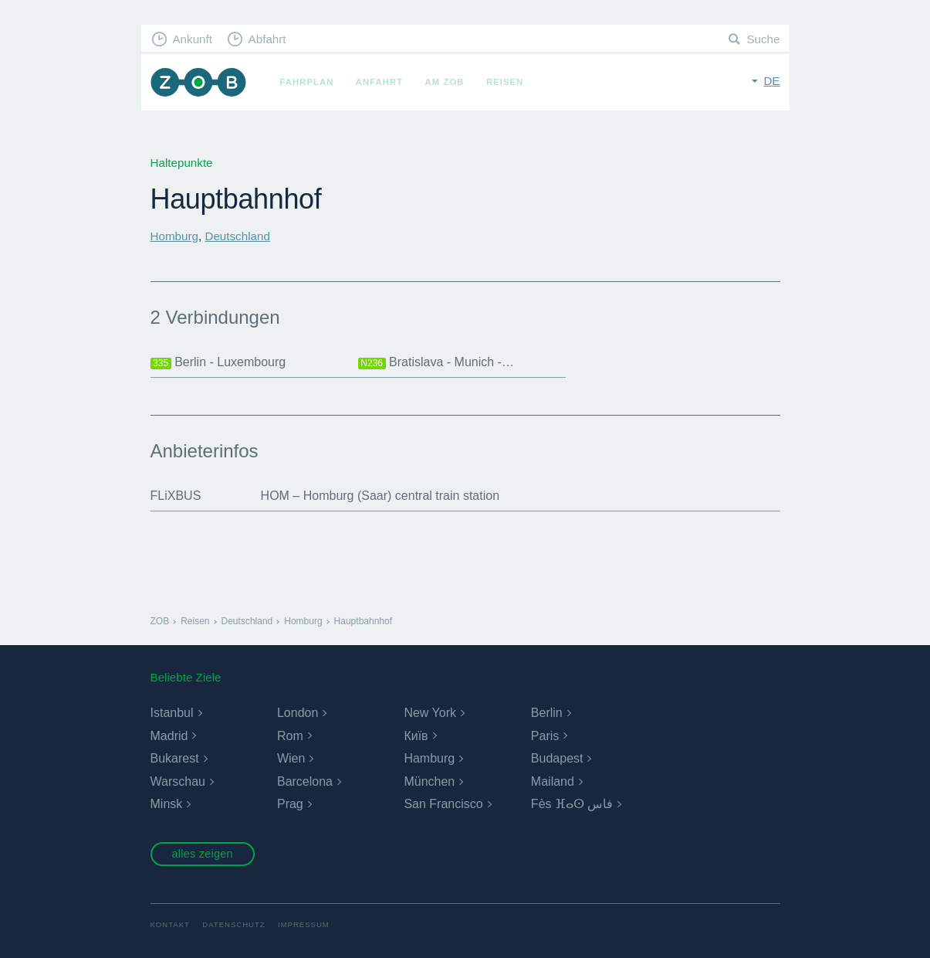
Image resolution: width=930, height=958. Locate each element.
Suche (763, 39)
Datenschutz (233, 924)
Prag (290, 803)
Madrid (169, 735)
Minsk (166, 803)
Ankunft (192, 39)
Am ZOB (445, 82)
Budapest (557, 758)
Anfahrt (379, 82)
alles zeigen (201, 854)
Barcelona (305, 781)
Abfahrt (267, 39)
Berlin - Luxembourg (218, 362)
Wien (291, 758)
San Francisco (443, 803)
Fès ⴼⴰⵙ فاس (572, 803)
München (429, 781)
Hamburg (429, 758)
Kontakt (170, 924)
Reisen (504, 82)
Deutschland (237, 236)
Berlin (547, 712)
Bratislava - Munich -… (436, 362)
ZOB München (198, 82)
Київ (416, 735)
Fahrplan (307, 82)
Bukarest (174, 758)
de (771, 80)
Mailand (552, 781)
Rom (290, 735)
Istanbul (172, 712)
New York (430, 712)
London (297, 712)
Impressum (304, 924)
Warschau (177, 781)
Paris (545, 735)
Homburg (174, 236)
